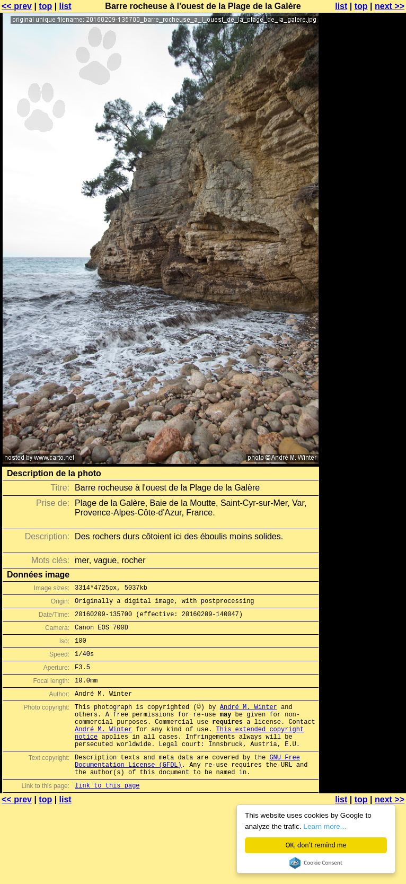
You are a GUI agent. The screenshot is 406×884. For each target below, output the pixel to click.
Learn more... (324, 826)
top (45, 6)
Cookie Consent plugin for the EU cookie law (315, 863)
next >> (389, 6)
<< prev (17, 6)
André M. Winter (248, 722)
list (65, 6)
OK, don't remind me (316, 845)
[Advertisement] (363, 136)
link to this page (107, 815)
